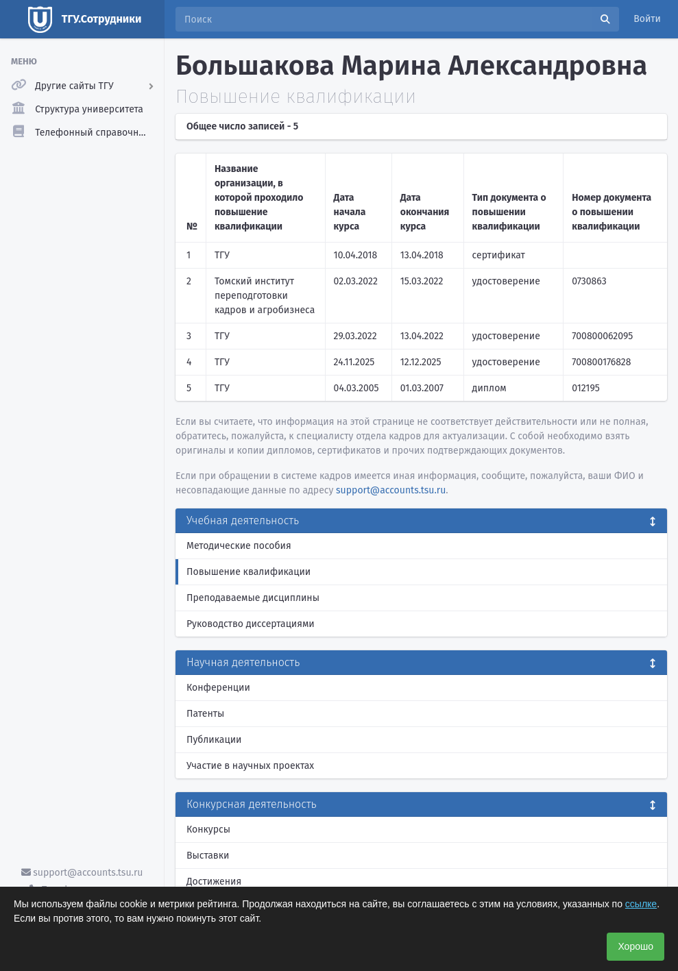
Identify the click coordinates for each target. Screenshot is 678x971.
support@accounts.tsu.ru (82, 872)
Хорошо (635, 946)
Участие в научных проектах (250, 766)
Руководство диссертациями (250, 624)
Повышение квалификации (248, 572)
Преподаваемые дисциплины (252, 598)
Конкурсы (208, 829)
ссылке (641, 903)
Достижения (213, 881)
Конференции (218, 687)
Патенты (205, 714)
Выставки (207, 855)
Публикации (213, 740)
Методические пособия (238, 546)
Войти (647, 19)
